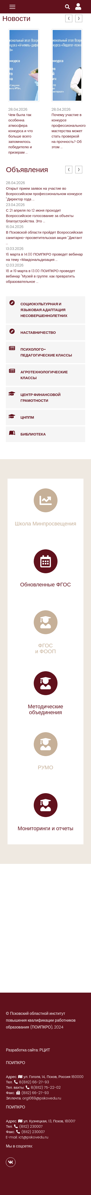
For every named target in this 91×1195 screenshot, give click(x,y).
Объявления (27, 170)
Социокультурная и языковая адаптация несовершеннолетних (36, 307)
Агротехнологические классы (37, 372)
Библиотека (26, 433)
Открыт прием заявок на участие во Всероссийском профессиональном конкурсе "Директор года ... (44, 194)
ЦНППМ (20, 417)
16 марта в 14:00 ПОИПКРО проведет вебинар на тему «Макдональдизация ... (44, 257)
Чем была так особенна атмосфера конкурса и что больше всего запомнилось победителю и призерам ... (20, 133)
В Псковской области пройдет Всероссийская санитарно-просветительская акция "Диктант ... (44, 238)
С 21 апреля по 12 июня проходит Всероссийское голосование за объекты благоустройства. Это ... (40, 216)
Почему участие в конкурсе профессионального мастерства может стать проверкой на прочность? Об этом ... (68, 130)
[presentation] (68, 18)
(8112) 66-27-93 (32, 1092)
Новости (16, 18)
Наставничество (31, 332)
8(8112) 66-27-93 (31, 1082)
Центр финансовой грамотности (33, 395)
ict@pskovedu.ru (33, 1137)
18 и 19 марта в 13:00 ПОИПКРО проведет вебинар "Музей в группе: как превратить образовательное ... (40, 276)
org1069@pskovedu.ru (41, 1098)
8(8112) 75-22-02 (43, 1087)
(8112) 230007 (28, 1126)
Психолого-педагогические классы (39, 350)
